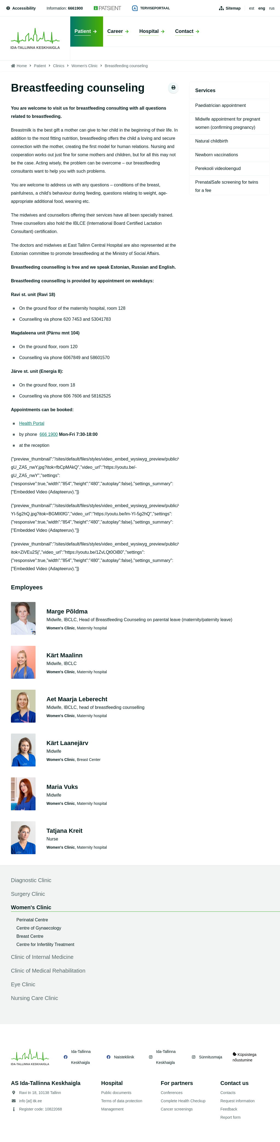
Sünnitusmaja (210, 1057)
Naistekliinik (124, 1057)
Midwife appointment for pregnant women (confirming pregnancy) (227, 123)
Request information (237, 1101)
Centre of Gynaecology (38, 928)
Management (112, 1109)
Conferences (171, 1092)
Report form (230, 1117)
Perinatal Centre (32, 919)
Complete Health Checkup (183, 1101)
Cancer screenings (177, 1109)
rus (272, 8)
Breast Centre (29, 936)
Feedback (228, 1109)
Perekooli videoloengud (218, 168)
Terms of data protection (121, 1101)
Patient (40, 66)
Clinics (58, 66)
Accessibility (20, 8)
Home (22, 66)
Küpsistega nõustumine (244, 1057)
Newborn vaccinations (216, 154)
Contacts (227, 1092)
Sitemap (233, 8)
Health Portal (32, 423)
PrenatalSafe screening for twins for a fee (226, 186)
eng (261, 8)
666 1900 (49, 434)
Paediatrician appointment (220, 105)
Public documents (116, 1092)
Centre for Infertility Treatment (45, 944)
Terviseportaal (151, 8)
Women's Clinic (84, 66)
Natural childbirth (211, 141)
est (251, 8)
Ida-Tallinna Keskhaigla (81, 1057)
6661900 (75, 8)
